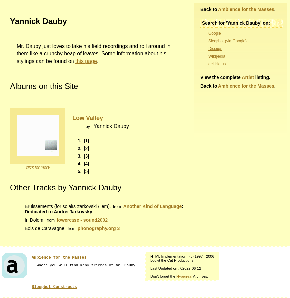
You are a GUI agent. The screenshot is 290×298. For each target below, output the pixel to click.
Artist (248, 77)
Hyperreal (184, 276)
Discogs (215, 48)
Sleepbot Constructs (54, 287)
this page (86, 61)
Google (214, 33)
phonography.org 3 (99, 228)
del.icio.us (217, 64)
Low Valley (87, 118)
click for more (38, 167)
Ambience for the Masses (246, 9)
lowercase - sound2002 (82, 220)
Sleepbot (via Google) (227, 41)
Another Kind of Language (152, 206)
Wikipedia (216, 56)
